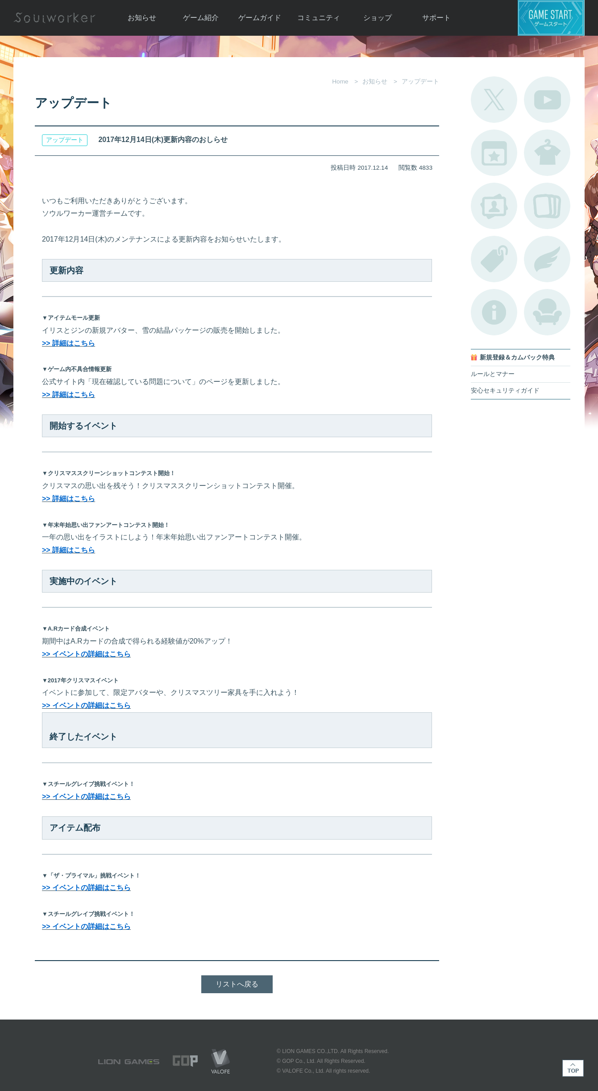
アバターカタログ (547, 153)
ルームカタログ (547, 312)
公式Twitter (494, 99)
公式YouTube (547, 99)
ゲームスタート (551, 18)
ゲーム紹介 (201, 17)
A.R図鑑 (547, 206)
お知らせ (142, 17)
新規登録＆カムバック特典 (517, 357)
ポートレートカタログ (494, 206)
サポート (436, 17)
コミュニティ (318, 17)
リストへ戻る (237, 984)
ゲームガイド (259, 17)
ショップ (377, 17)
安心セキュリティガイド (505, 390)
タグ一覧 (494, 259)
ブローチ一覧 (547, 259)
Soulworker (54, 18)
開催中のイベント (494, 153)
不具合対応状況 (494, 312)
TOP (573, 1068)
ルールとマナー (493, 374)
